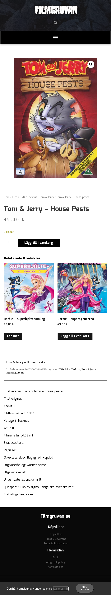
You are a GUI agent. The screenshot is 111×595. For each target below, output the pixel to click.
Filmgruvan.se (56, 516)
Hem (7, 197)
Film (14, 197)
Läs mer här (60, 588)
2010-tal (19, 372)
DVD (22, 197)
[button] (55, 22)
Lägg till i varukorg (38, 242)
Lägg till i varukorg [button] (75, 336)
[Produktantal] (9, 242)
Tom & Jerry (46, 197)
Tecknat (32, 197)
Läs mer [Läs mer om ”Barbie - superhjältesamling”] (13, 336)
